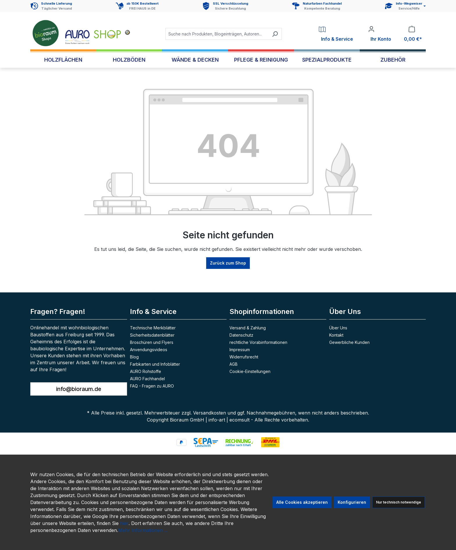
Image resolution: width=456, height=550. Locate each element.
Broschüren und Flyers (151, 342)
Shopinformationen (261, 311)
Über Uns (338, 327)
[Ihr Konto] (379, 34)
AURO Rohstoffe (145, 371)
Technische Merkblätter (153, 327)
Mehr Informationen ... (143, 530)
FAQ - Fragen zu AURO (152, 385)
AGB (233, 364)
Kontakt (336, 335)
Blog (134, 356)
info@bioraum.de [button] (78, 388)
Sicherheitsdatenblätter (152, 335)
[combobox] (216, 34)
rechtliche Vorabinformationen (258, 342)
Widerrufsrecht (243, 356)
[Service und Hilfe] (405, 6)
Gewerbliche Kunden (349, 342)
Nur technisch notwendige (398, 502)
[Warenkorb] (412, 34)
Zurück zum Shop (228, 262)
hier (124, 523)
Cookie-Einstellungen (249, 371)
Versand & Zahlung (247, 327)
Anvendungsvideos (148, 349)
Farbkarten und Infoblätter (155, 364)
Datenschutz (241, 335)
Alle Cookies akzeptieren (302, 502)
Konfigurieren (352, 502)
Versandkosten (209, 413)
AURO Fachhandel (147, 378)
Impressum (239, 349)
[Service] (336, 34)
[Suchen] (275, 34)
